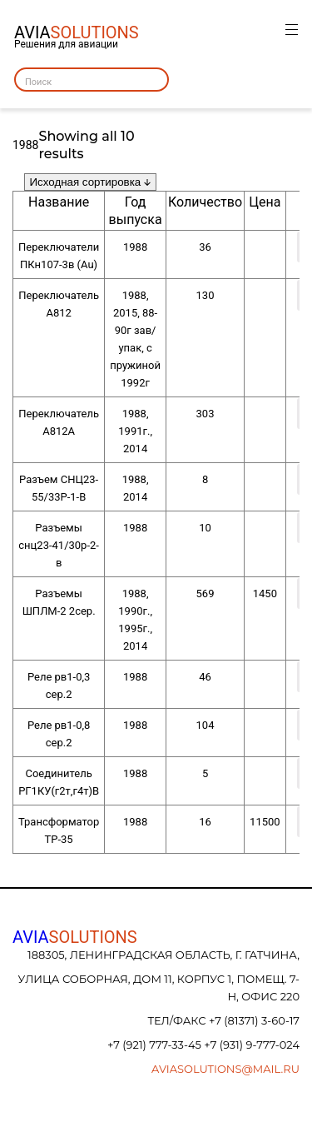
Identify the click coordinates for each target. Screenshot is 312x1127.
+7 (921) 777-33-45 (155, 1044)
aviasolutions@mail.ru (225, 1068)
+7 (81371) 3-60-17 (254, 1020)
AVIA (74, 937)
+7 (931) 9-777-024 (252, 1044)
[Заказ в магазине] (90, 182)
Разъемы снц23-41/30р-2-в (58, 545)
